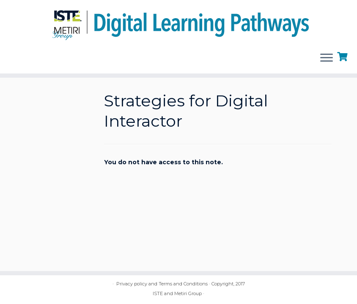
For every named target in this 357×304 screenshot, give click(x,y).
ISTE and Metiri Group (177, 293)
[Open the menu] (326, 58)
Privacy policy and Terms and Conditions (162, 284)
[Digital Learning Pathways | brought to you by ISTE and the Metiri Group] (178, 22)
